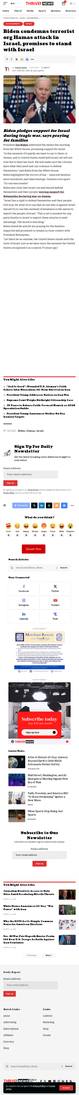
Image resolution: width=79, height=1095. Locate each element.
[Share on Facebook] (11, 59)
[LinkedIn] (23, 616)
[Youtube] (55, 602)
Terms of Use (33, 490)
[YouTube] (49, 1081)
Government (13, 24)
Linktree (47, 1015)
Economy (32, 787)
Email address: (30, 473)
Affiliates (8, 1035)
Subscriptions (11, 1028)
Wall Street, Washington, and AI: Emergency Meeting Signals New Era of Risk (48, 779)
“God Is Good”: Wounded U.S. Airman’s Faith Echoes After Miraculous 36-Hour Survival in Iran (36, 388)
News (29, 24)
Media (30, 805)
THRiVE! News (21, 68)
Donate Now (33, 549)
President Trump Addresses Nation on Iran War (38, 395)
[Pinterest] (54, 1081)
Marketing (48, 1022)
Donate (47, 1035)
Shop (6, 1048)
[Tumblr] (66, 1081)
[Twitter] (55, 588)
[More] (32, 59)
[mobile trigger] (6, 3)
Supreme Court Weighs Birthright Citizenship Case (40, 400)
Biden (21, 431)
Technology (34, 769)
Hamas (30, 431)
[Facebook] (23, 588)
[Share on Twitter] (16, 59)
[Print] (27, 59)
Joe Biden (22, 144)
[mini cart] (64, 3)
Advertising (9, 1022)
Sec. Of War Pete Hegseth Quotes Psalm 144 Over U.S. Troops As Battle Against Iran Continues (28, 939)
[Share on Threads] (49, 505)
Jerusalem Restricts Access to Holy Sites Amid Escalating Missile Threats (28, 893)
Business (32, 819)
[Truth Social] (55, 616)
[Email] (21, 59)
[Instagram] (23, 602)
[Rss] (71, 1081)
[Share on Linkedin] (42, 505)
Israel (40, 431)
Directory (8, 1041)
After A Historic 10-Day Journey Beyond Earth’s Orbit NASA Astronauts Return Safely (48, 761)
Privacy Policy (39, 1086)
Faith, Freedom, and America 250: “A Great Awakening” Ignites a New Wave (48, 797)
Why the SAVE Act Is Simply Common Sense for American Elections (28, 923)
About (6, 1015)
